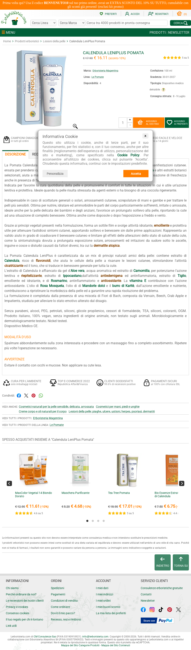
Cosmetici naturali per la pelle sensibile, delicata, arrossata (56, 406)
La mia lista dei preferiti (111, 613)
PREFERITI (108, 14)
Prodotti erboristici (27, 41)
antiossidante (111, 281)
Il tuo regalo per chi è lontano (24, 619)
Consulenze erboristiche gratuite (162, 588)
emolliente (161, 225)
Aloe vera (77, 271)
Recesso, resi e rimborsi (66, 619)
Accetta (136, 173)
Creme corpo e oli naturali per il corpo (43, 411)
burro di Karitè (123, 286)
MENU (8, 33)
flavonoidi (43, 261)
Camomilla (141, 271)
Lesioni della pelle (54, 41)
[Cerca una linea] (43, 23)
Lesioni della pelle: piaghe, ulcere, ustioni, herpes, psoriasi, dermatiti (112, 411)
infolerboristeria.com (95, 636)
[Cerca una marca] (71, 23)
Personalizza (55, 173)
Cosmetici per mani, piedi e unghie (117, 406)
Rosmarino (59, 281)
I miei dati (102, 588)
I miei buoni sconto (108, 607)
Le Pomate (98, 77)
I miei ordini (103, 600)
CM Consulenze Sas (45, 636)
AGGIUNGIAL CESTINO (148, 122)
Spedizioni (57, 588)
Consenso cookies (17, 613)
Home (7, 41)
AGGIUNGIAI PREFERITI (177, 122)
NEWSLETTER (178, 33)
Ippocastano (72, 276)
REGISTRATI (158, 14)
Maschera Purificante (75, 493)
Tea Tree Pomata (119, 493)
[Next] (181, 483)
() (182, 14)
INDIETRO (162, 562)
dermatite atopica (107, 246)
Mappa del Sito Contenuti (115, 645)
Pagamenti (58, 594)
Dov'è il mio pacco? (63, 613)
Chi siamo (12, 588)
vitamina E (137, 281)
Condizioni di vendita (64, 600)
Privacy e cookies (17, 607)
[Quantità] (123, 122)
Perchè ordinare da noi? (21, 594)
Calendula (11, 261)
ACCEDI (132, 14)
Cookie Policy (128, 155)
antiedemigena (112, 276)
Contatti (146, 594)
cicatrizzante (13, 266)
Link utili (11, 625)
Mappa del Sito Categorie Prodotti (80, 645)
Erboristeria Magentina (105, 70)
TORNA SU (181, 562)
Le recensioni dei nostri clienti (25, 600)
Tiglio (182, 276)
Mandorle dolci (93, 286)
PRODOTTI (158, 33)
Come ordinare (60, 607)
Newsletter (148, 600)
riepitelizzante (31, 276)
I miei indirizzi (104, 594)
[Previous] (9, 483)
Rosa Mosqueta (52, 286)
